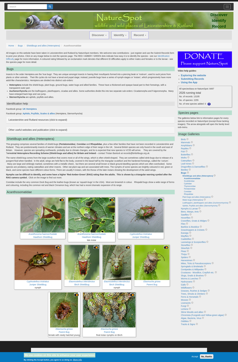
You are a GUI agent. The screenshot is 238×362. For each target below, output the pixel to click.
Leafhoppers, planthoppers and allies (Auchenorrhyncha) (205, 203)
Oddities (185, 321)
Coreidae (187, 192)
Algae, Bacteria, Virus (191, 318)
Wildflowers (186, 288)
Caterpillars (186, 160)
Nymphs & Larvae (189, 208)
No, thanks (206, 356)
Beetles (184, 170)
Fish (183, 151)
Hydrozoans (186, 281)
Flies (183, 224)
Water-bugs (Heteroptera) (192, 200)
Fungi (183, 306)
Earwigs (185, 233)
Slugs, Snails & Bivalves (192, 275)
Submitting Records (192, 79)
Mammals (185, 142)
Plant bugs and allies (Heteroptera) (196, 197)
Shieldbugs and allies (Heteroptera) (43, 45)
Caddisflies (186, 239)
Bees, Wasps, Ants (190, 211)
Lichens (184, 309)
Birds (183, 139)
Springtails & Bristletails (192, 266)
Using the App (189, 82)
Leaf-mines (186, 164)
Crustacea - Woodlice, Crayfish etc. (197, 272)
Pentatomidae (189, 189)
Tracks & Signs (188, 324)
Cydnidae (188, 184)
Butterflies (185, 154)
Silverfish (185, 248)
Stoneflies (185, 245)
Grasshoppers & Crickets (193, 230)
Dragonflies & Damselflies (193, 167)
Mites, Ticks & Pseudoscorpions (196, 263)
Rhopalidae (188, 194)
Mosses (184, 300)
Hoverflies (185, 218)
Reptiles (185, 148)
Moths (184, 157)
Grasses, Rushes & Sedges (194, 291)
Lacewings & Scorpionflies (193, 242)
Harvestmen (186, 260)
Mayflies (185, 236)
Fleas (183, 251)
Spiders (184, 257)
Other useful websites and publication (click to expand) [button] (37, 130)
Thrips (184, 254)
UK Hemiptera (30, 109)
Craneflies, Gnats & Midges (194, 221)
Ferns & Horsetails (189, 297)
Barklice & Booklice (190, 227)
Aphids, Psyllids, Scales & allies (39, 113)
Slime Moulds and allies (192, 312)
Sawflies (185, 214)
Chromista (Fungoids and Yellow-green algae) (202, 315)
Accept (195, 356)
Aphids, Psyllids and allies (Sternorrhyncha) (200, 206)
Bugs (20, 45)
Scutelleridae (189, 181)
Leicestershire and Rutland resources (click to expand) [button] (37, 120)
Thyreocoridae (190, 186)
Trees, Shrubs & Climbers (193, 294)
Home (11, 45)
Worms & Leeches (189, 278)
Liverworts (186, 303)
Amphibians (186, 145)
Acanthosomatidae (192, 178)
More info (77, 360)
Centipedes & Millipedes (192, 269)
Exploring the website (193, 75)
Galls (183, 284)
